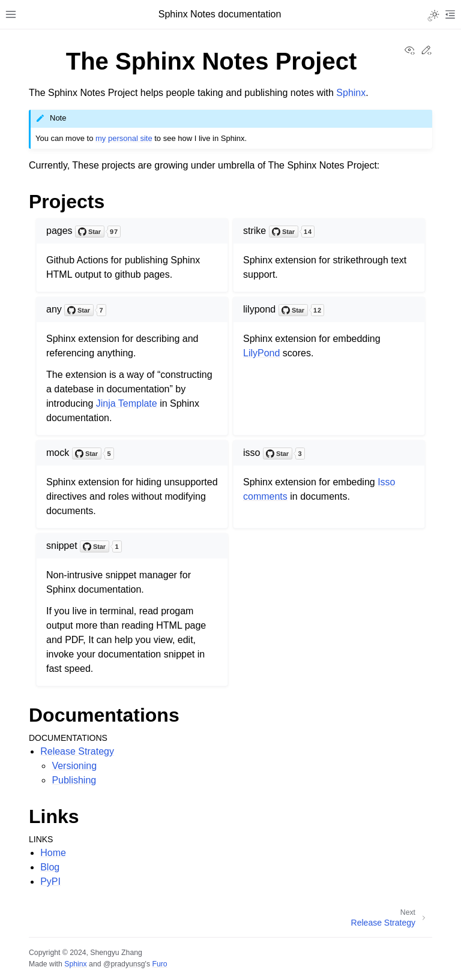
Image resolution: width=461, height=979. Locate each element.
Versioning (74, 766)
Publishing (74, 780)
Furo (159, 964)
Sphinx (351, 93)
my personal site (123, 138)
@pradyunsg (124, 964)
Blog (49, 867)
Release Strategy (77, 751)
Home (53, 853)
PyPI (50, 881)
